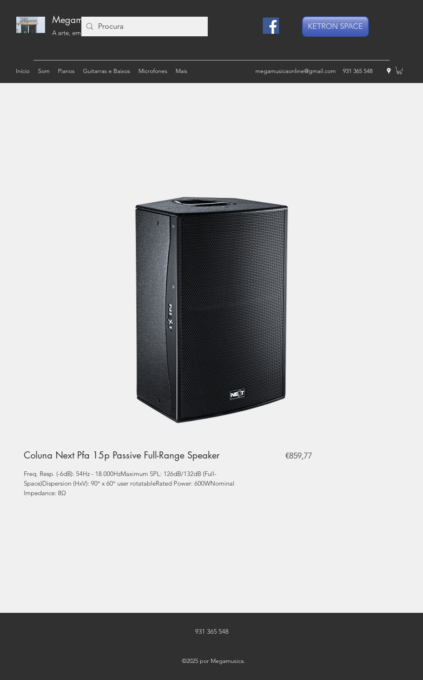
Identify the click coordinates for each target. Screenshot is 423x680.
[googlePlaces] (389, 71)
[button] (399, 70)
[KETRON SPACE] (335, 26)
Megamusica (77, 19)
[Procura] (144, 26)
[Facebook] (271, 26)
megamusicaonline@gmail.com (295, 71)
